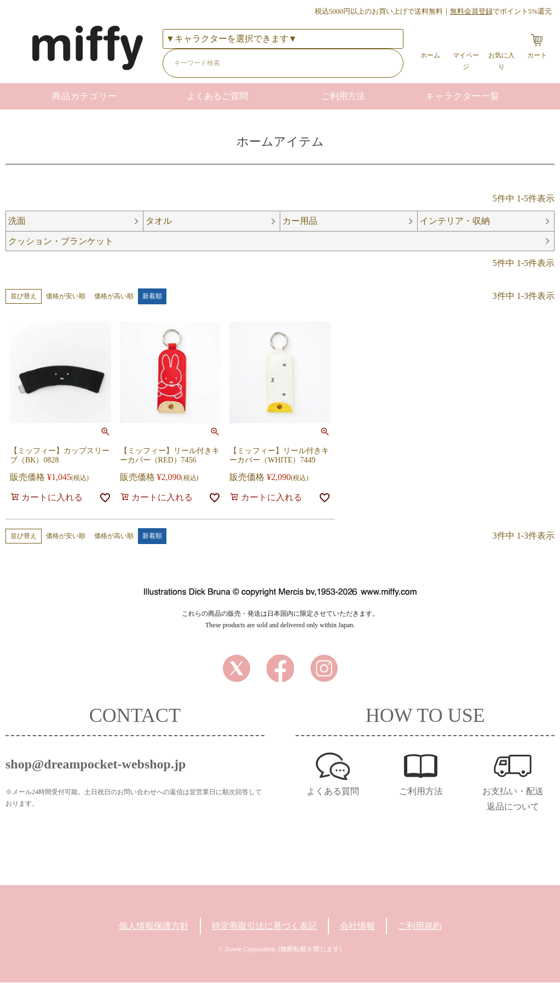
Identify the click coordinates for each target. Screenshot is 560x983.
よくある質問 (333, 791)
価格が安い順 (65, 296)
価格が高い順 (114, 296)
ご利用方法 (343, 96)
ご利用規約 (420, 926)
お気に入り (501, 61)
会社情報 (357, 926)
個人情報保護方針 (154, 926)
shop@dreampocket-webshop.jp (95, 765)
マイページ (466, 61)
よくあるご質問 (217, 96)
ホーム (430, 55)
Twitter (236, 669)
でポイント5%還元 (501, 11)
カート (537, 55)
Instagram (324, 669)
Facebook (280, 669)
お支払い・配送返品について (513, 799)
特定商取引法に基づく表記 (264, 926)
